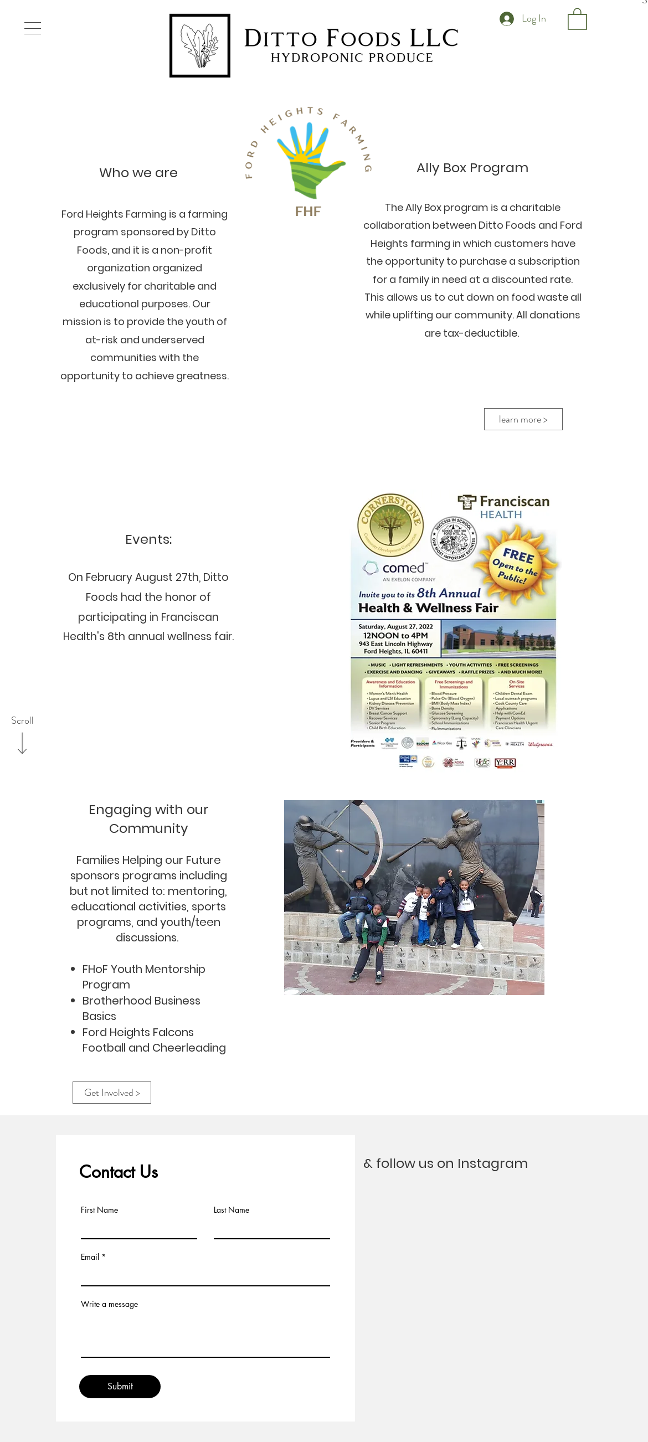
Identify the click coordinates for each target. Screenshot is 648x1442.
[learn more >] (523, 419)
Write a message (109, 1304)
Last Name (231, 1210)
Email (90, 1257)
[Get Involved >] (112, 1093)
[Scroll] (22, 721)
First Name (99, 1210)
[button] (32, 28)
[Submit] (120, 1386)
